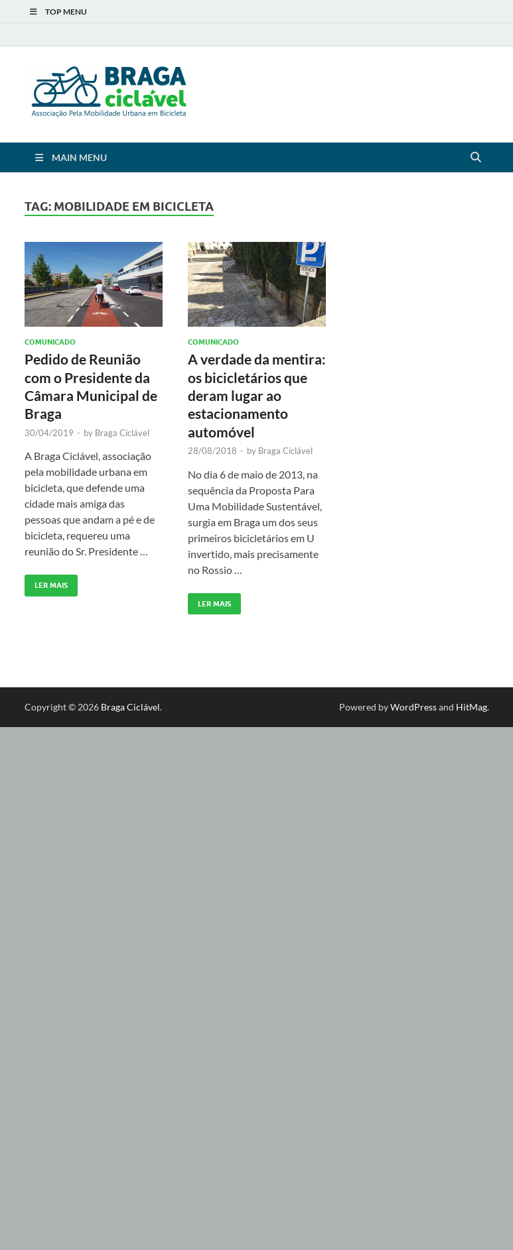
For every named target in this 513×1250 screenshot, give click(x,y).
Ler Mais (46, 582)
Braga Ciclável (122, 432)
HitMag (471, 706)
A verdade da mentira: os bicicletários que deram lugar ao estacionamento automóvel (257, 395)
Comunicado (50, 342)
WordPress (413, 706)
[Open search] (476, 157)
